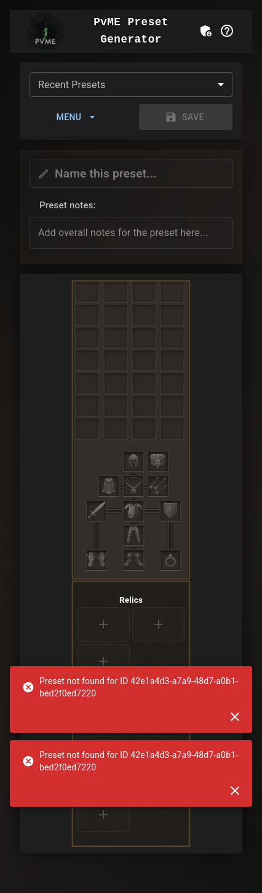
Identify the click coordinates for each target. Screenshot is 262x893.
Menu (76, 117)
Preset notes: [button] (67, 205)
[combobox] (131, 84)
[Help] (226, 30)
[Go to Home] (45, 31)
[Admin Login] (206, 30)
